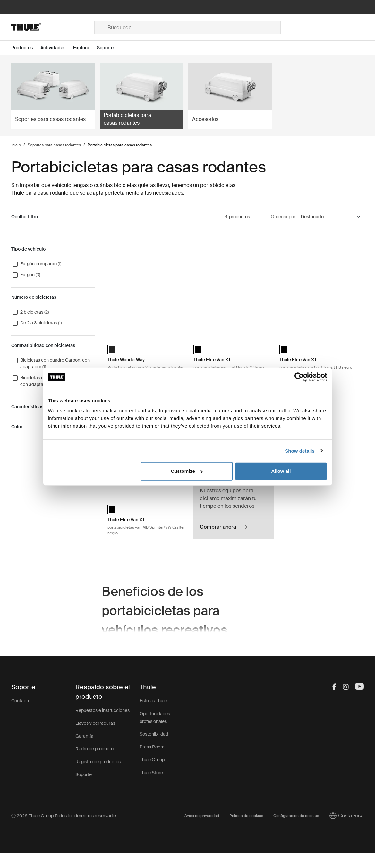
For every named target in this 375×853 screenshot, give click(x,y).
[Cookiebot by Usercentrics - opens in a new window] (299, 377)
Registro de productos (98, 762)
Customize (187, 471)
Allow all (281, 471)
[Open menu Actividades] (56, 48)
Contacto (20, 701)
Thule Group (152, 760)
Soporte (83, 774)
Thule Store (151, 772)
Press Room (152, 747)
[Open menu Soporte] (109, 48)
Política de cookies (246, 815)
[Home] (52, 27)
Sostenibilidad (154, 734)
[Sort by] (331, 217)
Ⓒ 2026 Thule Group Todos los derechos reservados (64, 816)
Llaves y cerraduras (95, 723)
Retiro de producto (94, 749)
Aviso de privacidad (201, 815)
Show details (300, 450)
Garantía (84, 736)
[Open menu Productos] (25, 48)
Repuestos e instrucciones (102, 710)
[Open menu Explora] (85, 48)
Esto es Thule (153, 701)
